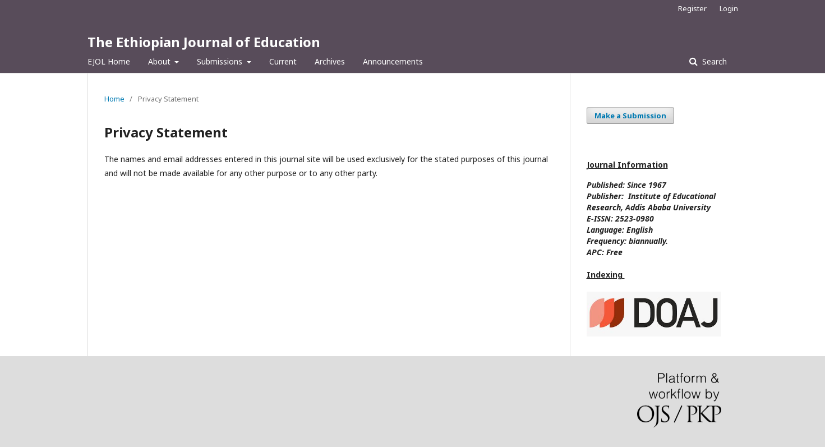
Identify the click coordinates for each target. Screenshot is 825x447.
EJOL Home (108, 61)
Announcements (393, 61)
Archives (330, 61)
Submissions (221, 61)
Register (692, 8)
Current (283, 61)
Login (729, 8)
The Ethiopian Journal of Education (203, 42)
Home (114, 99)
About (160, 61)
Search (713, 61)
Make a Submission (630, 115)
